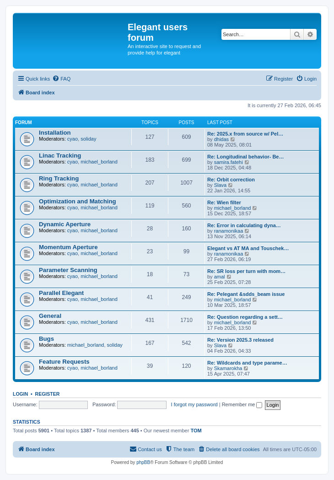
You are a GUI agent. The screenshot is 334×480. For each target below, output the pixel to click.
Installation (55, 132)
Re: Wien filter (224, 202)
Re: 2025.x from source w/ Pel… (245, 133)
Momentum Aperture (68, 247)
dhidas (221, 139)
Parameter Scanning (68, 270)
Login (20, 394)
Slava (220, 185)
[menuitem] (61, 78)
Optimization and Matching (77, 201)
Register (47, 394)
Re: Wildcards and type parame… (247, 362)
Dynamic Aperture (65, 224)
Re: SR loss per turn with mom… (246, 271)
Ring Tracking (59, 178)
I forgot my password (194, 404)
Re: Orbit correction (231, 179)
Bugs (46, 338)
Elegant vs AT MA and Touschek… (248, 248)
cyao (72, 139)
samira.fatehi (228, 162)
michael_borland (99, 161)
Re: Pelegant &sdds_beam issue (246, 294)
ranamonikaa (228, 231)
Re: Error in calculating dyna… (244, 225)
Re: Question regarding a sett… (245, 317)
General (50, 315)
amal (219, 276)
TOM (195, 430)
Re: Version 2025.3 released (240, 340)
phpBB (143, 462)
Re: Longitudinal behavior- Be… (245, 156)
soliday (88, 139)
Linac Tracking (60, 155)
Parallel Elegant (61, 292)
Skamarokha (228, 368)
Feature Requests (64, 361)
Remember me (242, 404)
